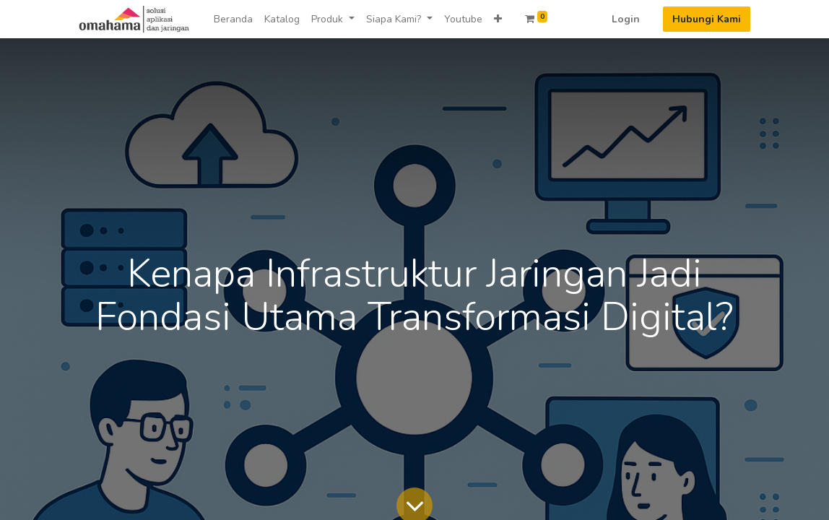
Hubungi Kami (706, 19)
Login (626, 19)
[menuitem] (233, 19)
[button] (498, 19)
